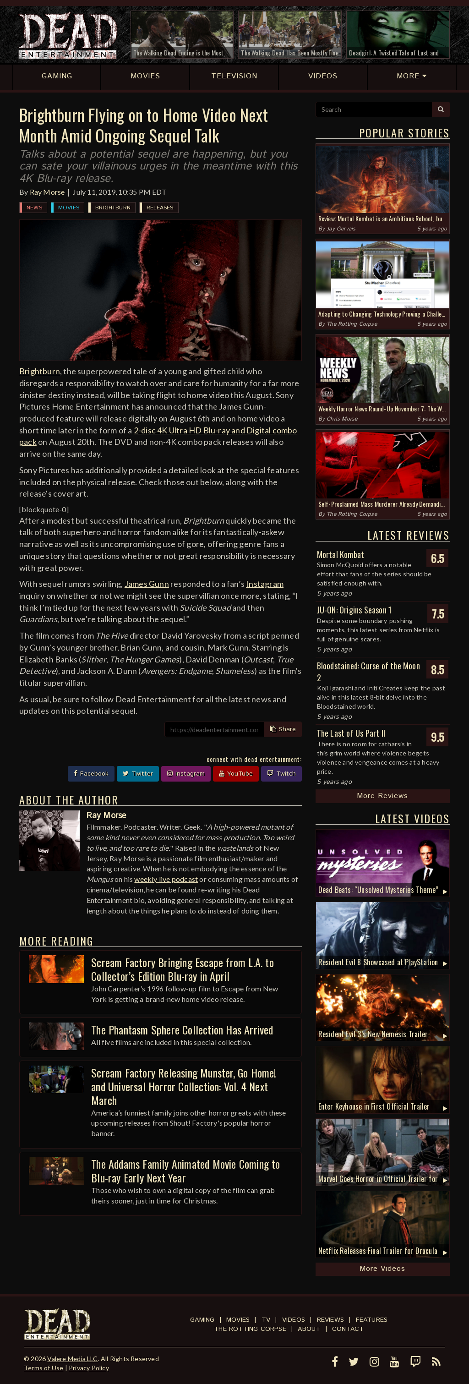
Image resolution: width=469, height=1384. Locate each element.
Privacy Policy (89, 1368)
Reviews (330, 1319)
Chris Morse (342, 419)
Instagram (265, 584)
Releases (160, 208)
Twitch (281, 773)
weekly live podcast (166, 879)
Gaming (202, 1319)
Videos (293, 1319)
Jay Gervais (341, 229)
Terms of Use (43, 1368)
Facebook (91, 773)
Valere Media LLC (72, 1358)
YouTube (236, 773)
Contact (348, 1329)
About (309, 1329)
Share (283, 729)
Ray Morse (47, 191)
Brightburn (113, 208)
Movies (68, 208)
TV (266, 1319)
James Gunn (147, 584)
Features (372, 1319)
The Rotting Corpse (352, 324)
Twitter (138, 773)
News (34, 208)
